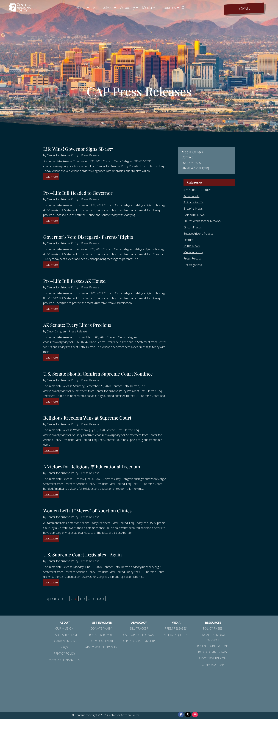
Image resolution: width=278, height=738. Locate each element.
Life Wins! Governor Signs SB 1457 (78, 149)
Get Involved (103, 8)
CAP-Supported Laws (138, 635)
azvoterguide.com (213, 658)
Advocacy (127, 8)
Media (147, 8)
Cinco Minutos (193, 227)
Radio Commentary (212, 652)
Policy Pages (212, 628)
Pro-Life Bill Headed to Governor (78, 193)
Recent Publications (213, 646)
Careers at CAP (213, 665)
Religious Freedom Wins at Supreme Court (87, 418)
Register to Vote (101, 635)
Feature (188, 240)
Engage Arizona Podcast (199, 234)
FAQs (64, 647)
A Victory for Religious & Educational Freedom (91, 466)
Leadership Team (64, 635)
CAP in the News (194, 215)
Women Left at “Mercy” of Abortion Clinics (87, 510)
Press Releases (176, 628)
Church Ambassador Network (202, 221)
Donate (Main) (101, 628)
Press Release (90, 155)
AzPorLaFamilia (193, 202)
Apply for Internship (101, 647)
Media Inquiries (176, 635)
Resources (167, 8)
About (81, 8)
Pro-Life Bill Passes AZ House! (75, 281)
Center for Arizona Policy (62, 155)
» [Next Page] (93, 599)
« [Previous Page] (62, 599)
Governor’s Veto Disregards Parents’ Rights (88, 237)
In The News (192, 246)
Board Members (64, 641)
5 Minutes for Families (197, 190)
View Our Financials (64, 660)
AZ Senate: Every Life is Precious (77, 325)
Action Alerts (191, 196)
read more (51, 177)
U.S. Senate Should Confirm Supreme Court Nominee (98, 374)
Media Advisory (193, 252)
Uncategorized (193, 265)
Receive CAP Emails (101, 641)
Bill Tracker (138, 628)
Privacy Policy (64, 653)
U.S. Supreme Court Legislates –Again (82, 554)
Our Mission (64, 628)
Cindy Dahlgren (56, 331)
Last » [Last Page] (101, 599)
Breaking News (193, 209)
